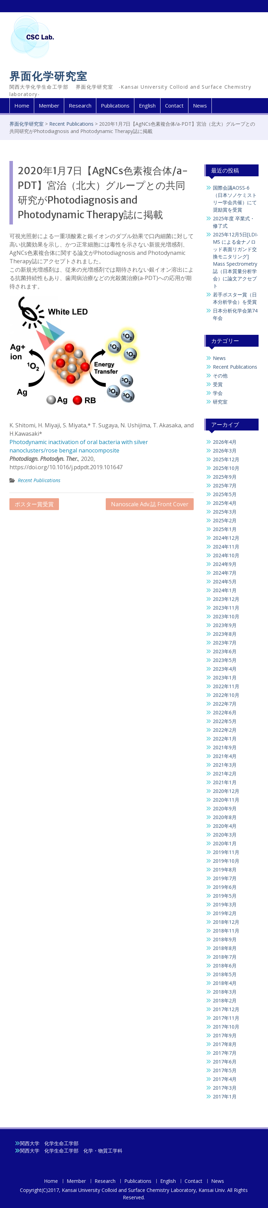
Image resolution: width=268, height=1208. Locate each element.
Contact (174, 105)
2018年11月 (226, 930)
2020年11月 (226, 799)
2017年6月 (225, 1061)
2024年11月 (226, 546)
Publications (115, 105)
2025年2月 (225, 520)
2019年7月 (225, 878)
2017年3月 (225, 1087)
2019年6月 (225, 887)
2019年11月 (226, 852)
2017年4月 (225, 1079)
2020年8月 (225, 817)
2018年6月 (225, 965)
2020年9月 (225, 808)
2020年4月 (225, 826)
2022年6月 (225, 712)
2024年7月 (225, 572)
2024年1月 (225, 590)
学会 (218, 393)
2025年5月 (225, 494)
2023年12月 (226, 599)
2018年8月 (225, 948)
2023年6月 (225, 651)
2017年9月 (225, 1035)
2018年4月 (225, 983)
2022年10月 (226, 695)
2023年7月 (225, 642)
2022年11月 (226, 686)
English (147, 105)
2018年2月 (225, 1000)
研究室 (220, 401)
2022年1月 (225, 738)
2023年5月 (225, 660)
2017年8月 (225, 1044)
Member (49, 105)
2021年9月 (225, 747)
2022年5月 (225, 721)
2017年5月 (225, 1070)
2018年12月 (226, 922)
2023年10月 (226, 616)
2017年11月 (226, 1018)
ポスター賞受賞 (34, 504)
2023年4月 (225, 668)
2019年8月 (225, 869)
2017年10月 (226, 1026)
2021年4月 (225, 756)
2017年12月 (226, 1009)
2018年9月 (225, 939)
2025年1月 (225, 529)
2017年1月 (225, 1096)
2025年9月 (225, 476)
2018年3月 (225, 991)
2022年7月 (225, 703)
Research (80, 105)
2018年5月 (225, 974)
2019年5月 (225, 895)
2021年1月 (225, 782)
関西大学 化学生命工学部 (49, 1143)
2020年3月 (225, 834)
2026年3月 (225, 450)
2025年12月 (226, 459)
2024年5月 (225, 581)
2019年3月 (225, 904)
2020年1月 (225, 843)
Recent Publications (71, 123)
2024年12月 (226, 538)
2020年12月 (226, 791)
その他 (220, 375)
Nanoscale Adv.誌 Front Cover (149, 504)
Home (21, 105)
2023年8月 (225, 634)
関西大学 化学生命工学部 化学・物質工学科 (71, 1150)
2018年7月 (225, 956)
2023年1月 (225, 677)
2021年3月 (225, 764)
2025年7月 (225, 485)
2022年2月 (225, 730)
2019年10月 (226, 860)
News (200, 105)
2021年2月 (225, 773)
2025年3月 (225, 511)
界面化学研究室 (48, 76)
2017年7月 (225, 1052)
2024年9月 (225, 564)
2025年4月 (225, 503)
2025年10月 (226, 468)
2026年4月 (225, 442)
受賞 (218, 384)
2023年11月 (226, 607)
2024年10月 (226, 555)
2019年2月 (225, 913)
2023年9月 (225, 625)
